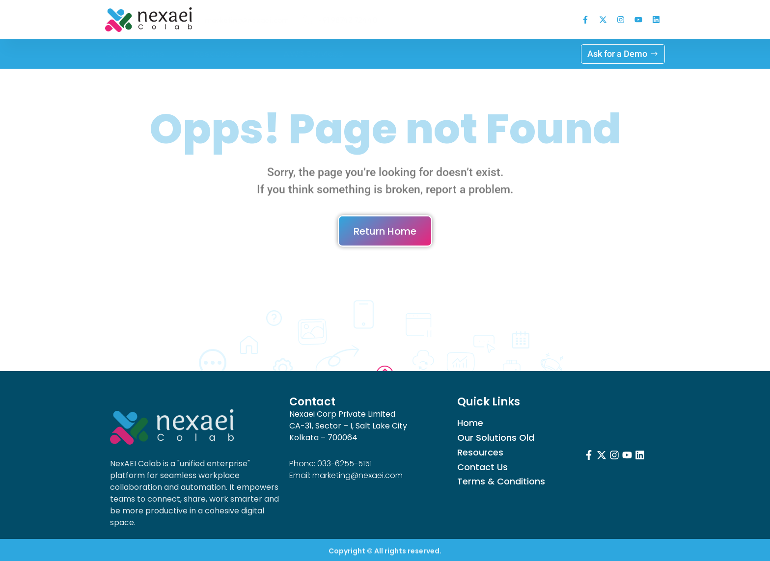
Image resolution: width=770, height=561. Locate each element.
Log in (385, 54)
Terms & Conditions (501, 481)
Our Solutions (135, 54)
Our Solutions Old (495, 438)
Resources (224, 54)
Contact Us (482, 467)
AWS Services (313, 54)
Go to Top (385, 358)
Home (470, 423)
